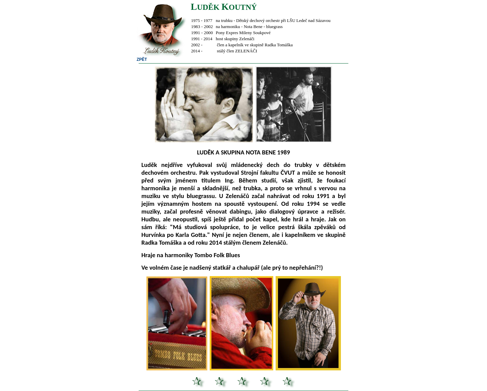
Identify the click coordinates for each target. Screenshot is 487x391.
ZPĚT (142, 59)
